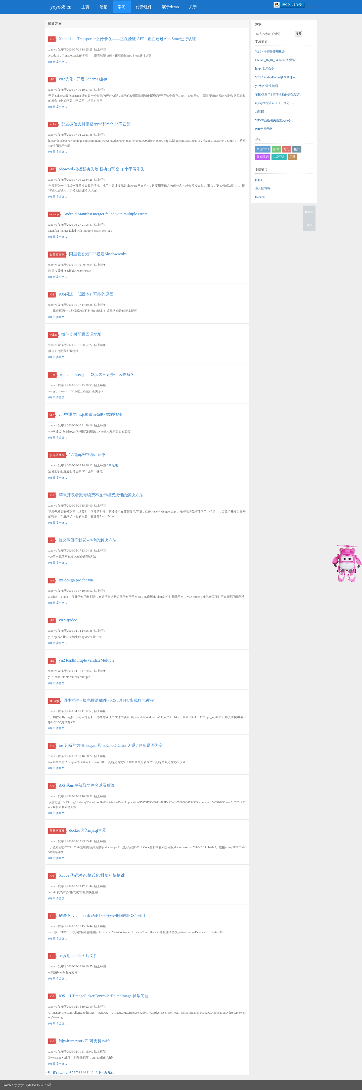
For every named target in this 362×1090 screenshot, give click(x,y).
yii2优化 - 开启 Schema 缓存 (83, 79)
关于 (193, 7)
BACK (309, 212)
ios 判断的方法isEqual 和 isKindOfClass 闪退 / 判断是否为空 (111, 745)
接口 (297, 149)
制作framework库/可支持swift (84, 1041)
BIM (53, 375)
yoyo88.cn (60, 7)
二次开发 (279, 157)
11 (88, 1072)
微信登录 (311, 7)
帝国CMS (263, 149)
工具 (292, 157)
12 (92, 1072)
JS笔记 (259, 111)
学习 (122, 7)
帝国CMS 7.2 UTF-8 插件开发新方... (278, 94)
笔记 (104, 7)
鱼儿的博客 (262, 188)
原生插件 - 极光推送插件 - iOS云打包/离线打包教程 (108, 700)
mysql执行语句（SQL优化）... (275, 103)
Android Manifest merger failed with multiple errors (105, 214)
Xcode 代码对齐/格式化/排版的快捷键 (92, 875)
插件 (276, 149)
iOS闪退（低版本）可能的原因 (86, 294)
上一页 (64, 1072)
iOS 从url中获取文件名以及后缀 (87, 785)
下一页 (102, 1072)
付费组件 (144, 7)
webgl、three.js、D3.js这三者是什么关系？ (97, 374)
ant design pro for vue (76, 580)
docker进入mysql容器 (87, 830)
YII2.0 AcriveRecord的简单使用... (276, 77)
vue (52, 415)
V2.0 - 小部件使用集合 (270, 51)
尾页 (111, 1072)
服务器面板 (58, 254)
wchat (54, 124)
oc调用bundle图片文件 (78, 956)
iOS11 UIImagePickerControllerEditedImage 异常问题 (104, 996)
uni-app (55, 214)
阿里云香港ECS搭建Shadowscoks (97, 254)
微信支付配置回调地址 (81, 334)
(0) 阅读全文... (57, 62)
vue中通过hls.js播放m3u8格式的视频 (90, 414)
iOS (53, 39)
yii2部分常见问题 (266, 86)
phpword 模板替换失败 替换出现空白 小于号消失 (102, 169)
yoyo (21, 1085)
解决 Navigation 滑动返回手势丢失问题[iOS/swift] (102, 915)
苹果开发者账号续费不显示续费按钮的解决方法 (101, 495)
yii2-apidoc (68, 620)
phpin (258, 179)
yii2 (53, 79)
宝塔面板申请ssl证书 (87, 455)
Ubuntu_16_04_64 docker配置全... (276, 60)
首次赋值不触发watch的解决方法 (87, 540)
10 (84, 1072)
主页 (85, 7)
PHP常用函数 (264, 129)
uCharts (259, 197)
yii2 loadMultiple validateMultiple (86, 660)
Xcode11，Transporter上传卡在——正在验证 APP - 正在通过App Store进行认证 (127, 39)
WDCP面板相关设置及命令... (274, 120)
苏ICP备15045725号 (39, 1085)
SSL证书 (112, 465)
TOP (309, 224)
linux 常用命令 (264, 68)
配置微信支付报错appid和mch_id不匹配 (96, 124)
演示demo (170, 7)
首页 (56, 1072)
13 (95, 1072)
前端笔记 (263, 157)
